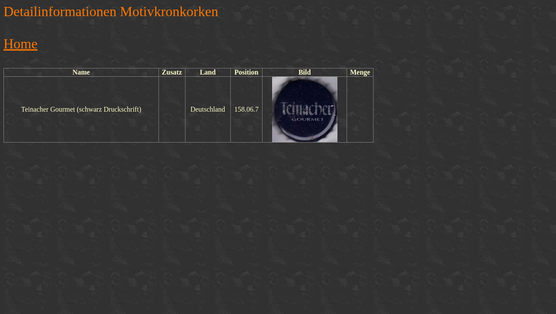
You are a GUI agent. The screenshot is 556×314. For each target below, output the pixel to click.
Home (20, 43)
